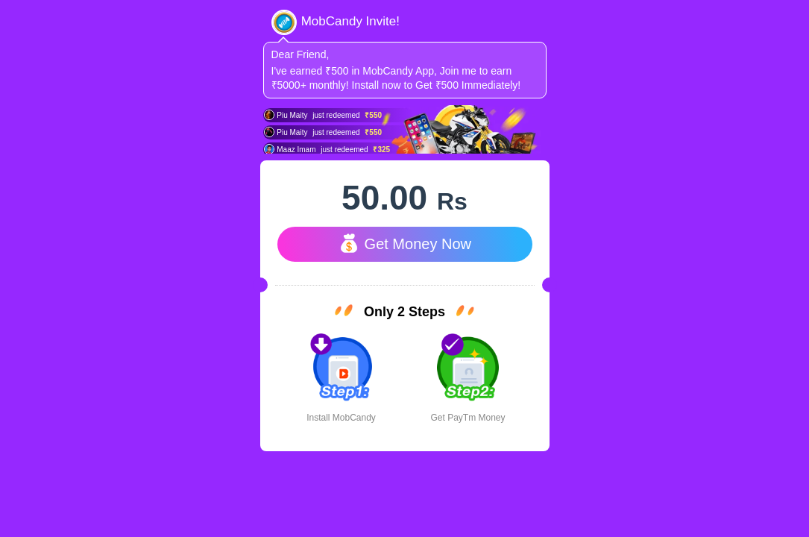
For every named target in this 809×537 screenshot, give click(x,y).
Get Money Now (404, 243)
